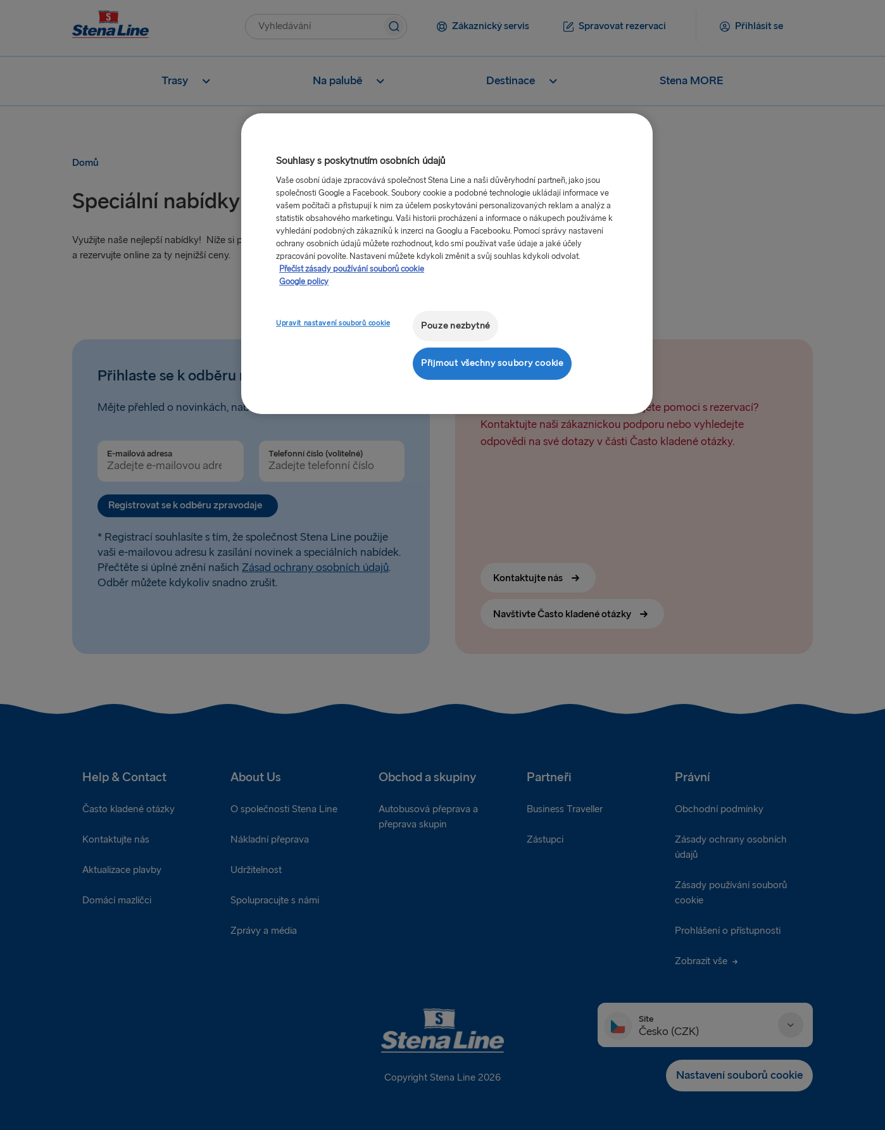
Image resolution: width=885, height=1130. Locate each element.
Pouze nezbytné (455, 325)
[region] (447, 263)
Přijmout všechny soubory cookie (492, 363)
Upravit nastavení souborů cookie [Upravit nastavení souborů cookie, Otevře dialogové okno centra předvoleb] (333, 323)
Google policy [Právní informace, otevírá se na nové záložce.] (304, 282)
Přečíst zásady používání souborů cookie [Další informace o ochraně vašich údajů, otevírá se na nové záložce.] (351, 269)
